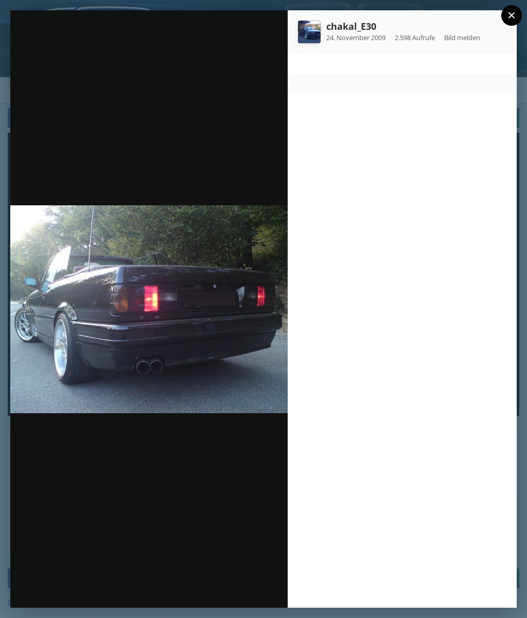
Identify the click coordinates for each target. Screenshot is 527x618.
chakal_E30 (351, 26)
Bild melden (462, 37)
